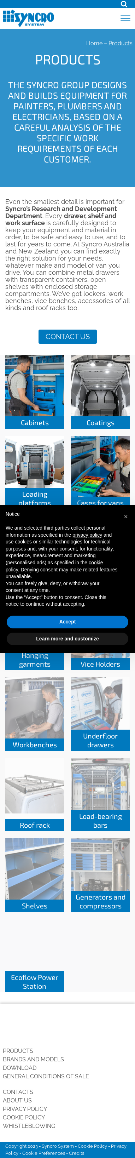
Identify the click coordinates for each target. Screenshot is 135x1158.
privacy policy (87, 535)
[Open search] (124, 4)
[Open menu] (125, 18)
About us (17, 1100)
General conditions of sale (46, 1076)
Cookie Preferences (43, 1153)
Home (94, 43)
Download (19, 1068)
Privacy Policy (25, 1109)
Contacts (18, 1092)
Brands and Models (33, 1059)
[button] (125, 516)
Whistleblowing (29, 1126)
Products (18, 1051)
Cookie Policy (24, 1117)
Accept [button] (67, 621)
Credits (76, 1153)
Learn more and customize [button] (67, 638)
